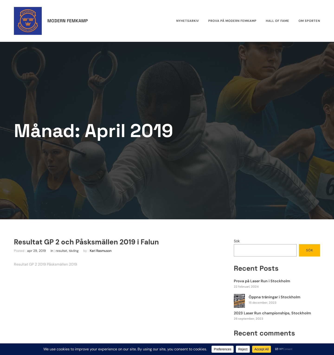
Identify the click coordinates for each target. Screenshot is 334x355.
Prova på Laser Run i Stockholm (262, 281)
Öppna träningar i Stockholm (274, 297)
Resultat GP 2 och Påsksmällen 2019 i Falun (86, 242)
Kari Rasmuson (101, 251)
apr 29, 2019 (36, 251)
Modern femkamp (67, 21)
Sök (237, 241)
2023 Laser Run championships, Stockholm (272, 313)
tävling (74, 251)
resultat (61, 251)
